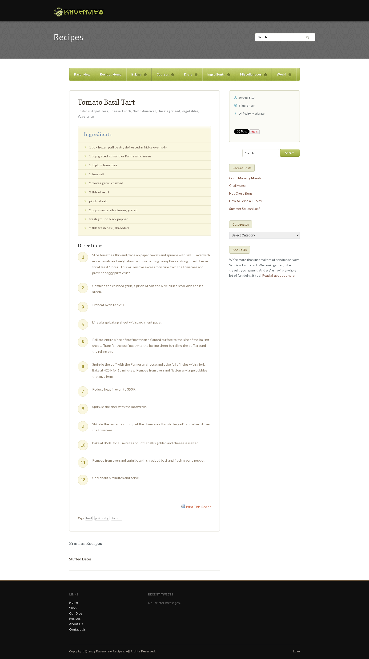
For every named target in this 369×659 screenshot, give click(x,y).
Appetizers (99, 111)
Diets (188, 76)
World (281, 76)
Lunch (126, 111)
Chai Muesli (237, 186)
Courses (163, 76)
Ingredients (216, 76)
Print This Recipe (198, 507)
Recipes (74, 618)
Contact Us (77, 629)
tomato (116, 518)
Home (73, 602)
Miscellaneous (251, 76)
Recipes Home (110, 74)
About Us (76, 624)
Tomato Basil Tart (106, 102)
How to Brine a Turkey (245, 201)
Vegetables (189, 111)
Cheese (115, 111)
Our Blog (75, 613)
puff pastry (101, 518)
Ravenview (82, 74)
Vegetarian (86, 116)
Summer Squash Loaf (244, 209)
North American (144, 111)
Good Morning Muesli (245, 178)
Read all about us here (278, 275)
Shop (72, 608)
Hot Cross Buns (241, 193)
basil (89, 518)
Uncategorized (169, 111)
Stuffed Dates (80, 559)
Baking (136, 76)
